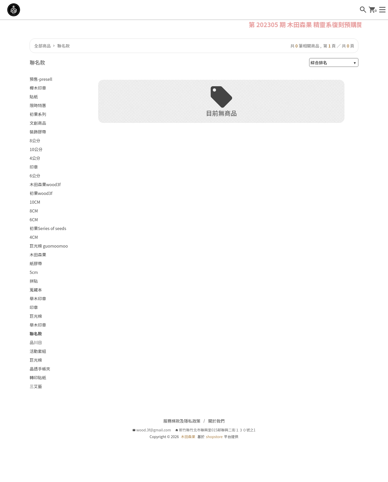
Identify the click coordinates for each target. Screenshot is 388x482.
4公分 (35, 158)
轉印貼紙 (38, 377)
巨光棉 (36, 316)
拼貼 (34, 281)
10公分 (36, 149)
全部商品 (42, 46)
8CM (34, 211)
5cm (34, 272)
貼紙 (34, 96)
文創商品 (38, 123)
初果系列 (38, 114)
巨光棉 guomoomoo (49, 246)
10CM (35, 202)
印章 (34, 167)
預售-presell (41, 79)
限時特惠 (38, 105)
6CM (34, 219)
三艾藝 (36, 386)
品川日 (36, 342)
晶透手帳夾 (40, 369)
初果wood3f (41, 193)
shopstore (214, 436)
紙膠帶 (36, 263)
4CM (34, 237)
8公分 (35, 140)
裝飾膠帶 (38, 132)
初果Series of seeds (48, 228)
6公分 (35, 175)
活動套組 (38, 351)
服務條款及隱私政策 (181, 421)
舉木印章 (38, 298)
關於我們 (216, 421)
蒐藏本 (36, 290)
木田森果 (38, 254)
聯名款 (63, 46)
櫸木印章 (38, 88)
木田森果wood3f (45, 184)
